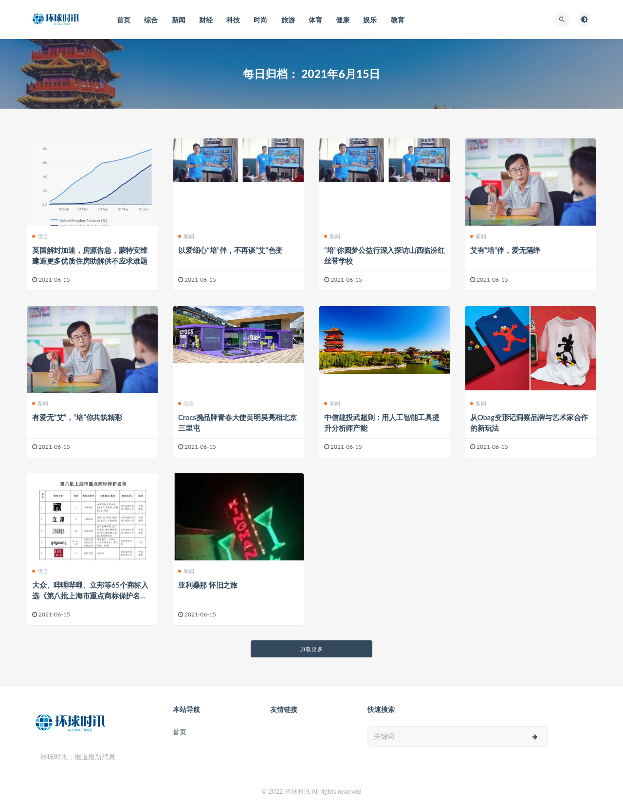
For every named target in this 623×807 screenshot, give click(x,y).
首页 (179, 732)
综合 (40, 236)
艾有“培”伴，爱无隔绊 (505, 250)
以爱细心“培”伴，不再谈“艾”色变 (230, 250)
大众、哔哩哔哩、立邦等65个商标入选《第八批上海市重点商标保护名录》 (90, 595)
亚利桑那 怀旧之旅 (208, 584)
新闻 (186, 236)
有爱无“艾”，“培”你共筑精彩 (77, 417)
